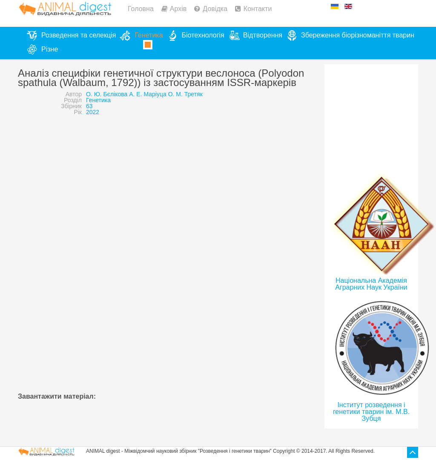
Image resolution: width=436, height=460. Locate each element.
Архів (178, 8)
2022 (92, 112)
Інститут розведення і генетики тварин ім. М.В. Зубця (371, 411)
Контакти (258, 8)
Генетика (98, 100)
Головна (141, 8)
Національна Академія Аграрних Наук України (371, 284)
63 (89, 106)
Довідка (215, 8)
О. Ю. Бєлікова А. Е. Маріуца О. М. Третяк (144, 94)
